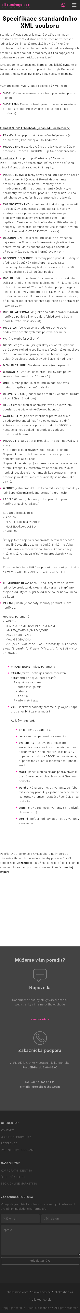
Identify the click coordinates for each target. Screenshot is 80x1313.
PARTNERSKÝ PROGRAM (17, 1150)
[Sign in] (63, 5)
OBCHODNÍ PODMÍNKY (16, 1137)
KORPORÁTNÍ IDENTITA (16, 1170)
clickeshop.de (41, 1292)
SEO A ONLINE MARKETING (19, 1183)
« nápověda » (40, 1019)
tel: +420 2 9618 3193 (40, 1082)
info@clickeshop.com (45, 1086)
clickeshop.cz (64, 1292)
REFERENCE (9, 1143)
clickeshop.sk (41, 1299)
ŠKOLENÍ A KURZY (13, 1177)
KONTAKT (7, 1130)
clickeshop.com (18, 1292)
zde (54, 140)
